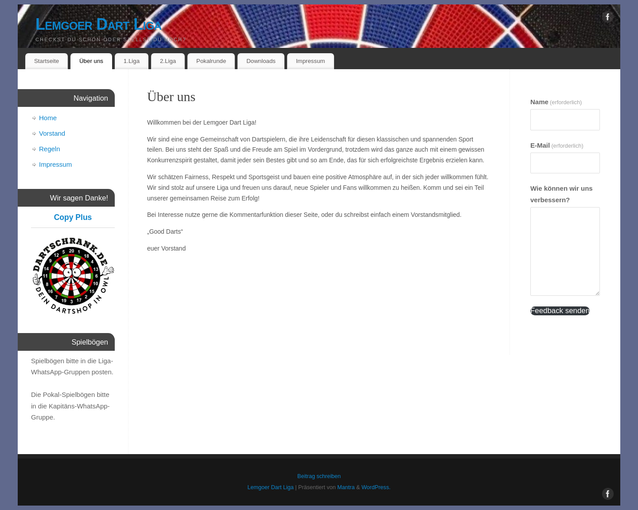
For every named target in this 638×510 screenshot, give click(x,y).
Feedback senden (560, 310)
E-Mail (557, 145)
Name (556, 102)
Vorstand (52, 133)
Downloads (261, 61)
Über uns (91, 61)
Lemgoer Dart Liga (98, 24)
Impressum (310, 61)
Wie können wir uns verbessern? (561, 194)
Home (48, 118)
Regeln (49, 149)
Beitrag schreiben (319, 476)
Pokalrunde (211, 61)
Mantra (345, 487)
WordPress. (376, 487)
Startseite (46, 61)
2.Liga (168, 61)
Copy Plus (73, 217)
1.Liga (132, 61)
